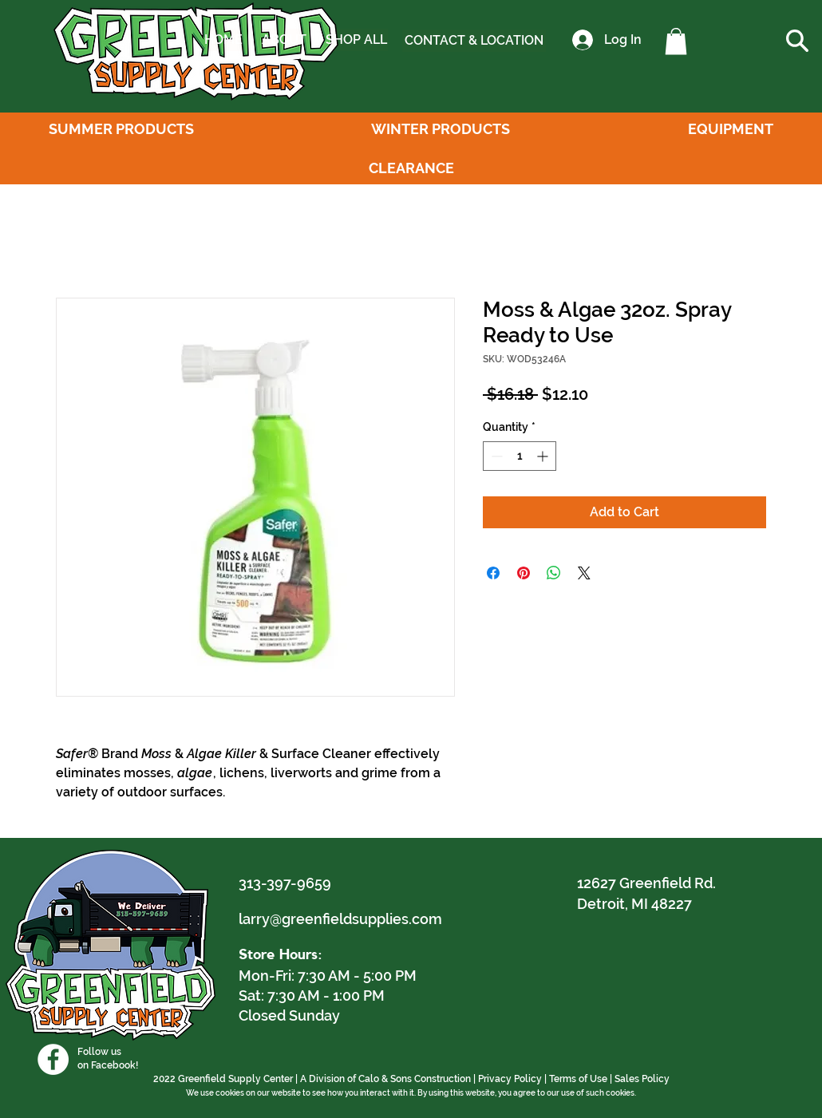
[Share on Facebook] (493, 573)
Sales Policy (642, 1078)
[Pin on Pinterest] (523, 573)
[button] (676, 41)
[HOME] (223, 40)
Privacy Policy (510, 1078)
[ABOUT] (284, 40)
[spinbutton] (519, 456)
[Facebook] (53, 1059)
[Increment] (544, 456)
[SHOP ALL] (356, 40)
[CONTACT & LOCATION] (474, 41)
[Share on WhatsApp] (553, 573)
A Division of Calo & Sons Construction (385, 1078)
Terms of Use (578, 1078)
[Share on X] (584, 573)
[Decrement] (495, 456)
